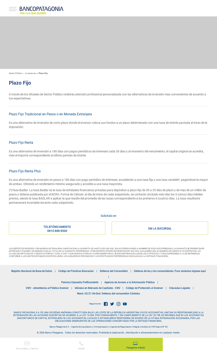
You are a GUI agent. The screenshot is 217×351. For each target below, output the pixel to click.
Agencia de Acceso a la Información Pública (129, 282)
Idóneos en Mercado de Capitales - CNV (97, 288)
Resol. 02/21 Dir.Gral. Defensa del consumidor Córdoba (108, 293)
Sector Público (15, 73)
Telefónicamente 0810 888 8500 (57, 228)
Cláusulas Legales (179, 288)
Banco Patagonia (41, 11)
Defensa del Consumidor (114, 271)
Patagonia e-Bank (136, 345)
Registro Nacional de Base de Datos (31, 271)
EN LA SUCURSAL (160, 228)
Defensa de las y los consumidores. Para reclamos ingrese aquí (170, 271)
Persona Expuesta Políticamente (79, 282)
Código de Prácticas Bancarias (76, 271)
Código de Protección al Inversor (144, 288)
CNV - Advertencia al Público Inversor (47, 288)
